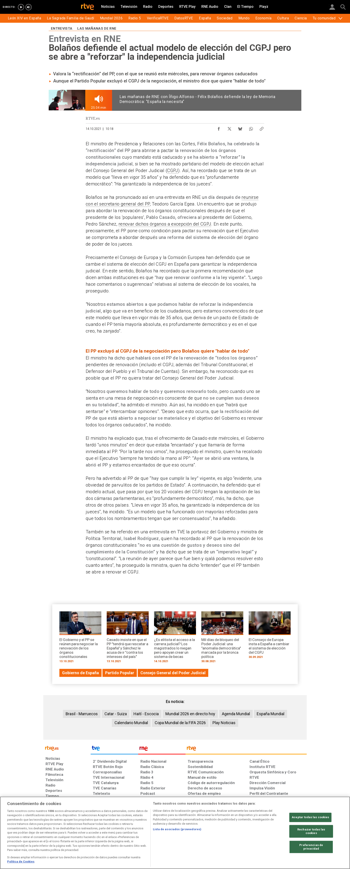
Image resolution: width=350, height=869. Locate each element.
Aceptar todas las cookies (310, 817)
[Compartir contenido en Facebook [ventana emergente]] (218, 127)
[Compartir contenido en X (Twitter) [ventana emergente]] (229, 127)
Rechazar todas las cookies (311, 831)
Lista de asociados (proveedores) (177, 829)
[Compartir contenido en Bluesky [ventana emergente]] (240, 127)
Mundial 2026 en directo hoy (190, 713)
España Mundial (270, 713)
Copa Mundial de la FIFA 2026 (180, 722)
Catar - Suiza (115, 713)
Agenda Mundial (236, 713)
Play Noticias (223, 722)
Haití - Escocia (146, 713)
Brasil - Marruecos (82, 713)
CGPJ (172, 170)
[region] (175, 833)
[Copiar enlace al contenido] (261, 127)
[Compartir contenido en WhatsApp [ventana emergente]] (251, 127)
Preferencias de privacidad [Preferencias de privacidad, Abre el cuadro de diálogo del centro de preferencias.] (311, 847)
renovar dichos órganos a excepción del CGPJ (165, 224)
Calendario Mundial (131, 722)
